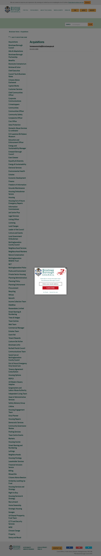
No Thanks (45, 292)
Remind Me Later (54, 292)
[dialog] (51, 281)
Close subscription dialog (66, 268)
